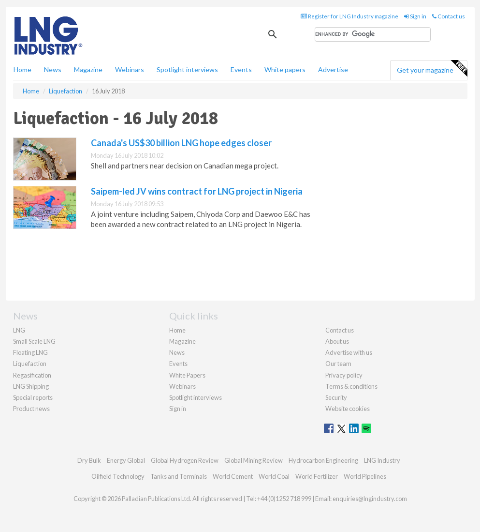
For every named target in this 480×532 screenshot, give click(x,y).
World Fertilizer (316, 476)
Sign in (415, 16)
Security (336, 397)
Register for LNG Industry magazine (349, 16)
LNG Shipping (31, 386)
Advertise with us (348, 352)
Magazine (88, 69)
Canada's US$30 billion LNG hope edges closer (181, 142)
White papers (284, 69)
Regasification (32, 375)
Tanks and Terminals (178, 476)
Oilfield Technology (118, 476)
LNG (19, 330)
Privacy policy (344, 375)
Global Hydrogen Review (184, 460)
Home (22, 69)
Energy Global (126, 460)
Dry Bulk (89, 460)
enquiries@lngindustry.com (370, 498)
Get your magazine (432, 69)
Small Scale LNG (34, 341)
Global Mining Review (253, 460)
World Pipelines (365, 476)
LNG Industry (382, 460)
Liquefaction (29, 363)
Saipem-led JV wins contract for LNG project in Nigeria (197, 191)
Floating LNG (30, 352)
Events (241, 69)
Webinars (129, 69)
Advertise (333, 69)
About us (337, 341)
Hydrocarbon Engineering (323, 460)
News (177, 352)
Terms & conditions (351, 386)
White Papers (187, 375)
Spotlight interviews (187, 69)
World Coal (274, 476)
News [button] (52, 69)
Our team (338, 363)
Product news (31, 408)
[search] (373, 34)
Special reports (33, 397)
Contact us (448, 16)
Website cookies (347, 408)
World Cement (233, 476)
